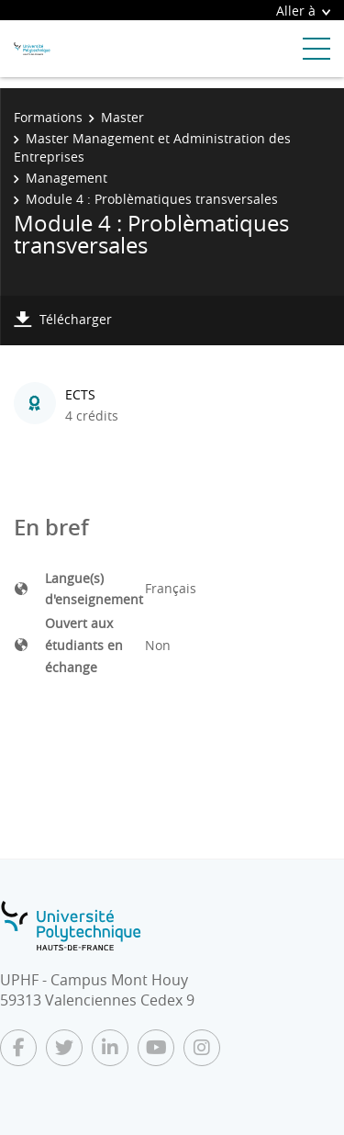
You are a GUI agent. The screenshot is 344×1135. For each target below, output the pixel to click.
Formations (48, 117)
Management (66, 177)
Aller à (303, 10)
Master (122, 117)
